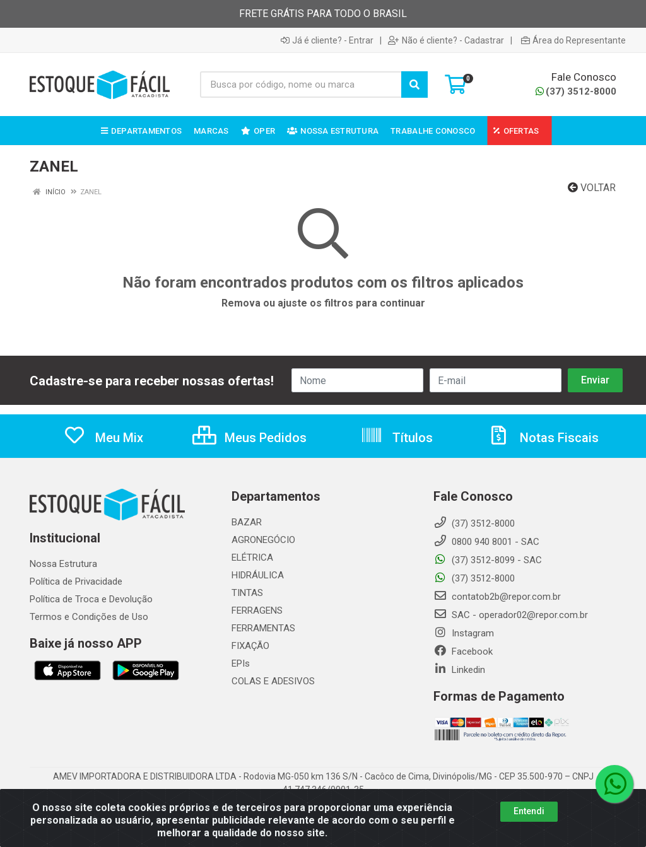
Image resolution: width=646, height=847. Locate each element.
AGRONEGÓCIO (263, 540)
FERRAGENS (257, 610)
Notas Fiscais (543, 437)
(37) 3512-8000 (576, 91)
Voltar (592, 188)
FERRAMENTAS (263, 628)
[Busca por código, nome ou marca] (301, 84)
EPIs (241, 663)
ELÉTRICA (252, 557)
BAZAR (247, 522)
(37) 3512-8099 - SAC (487, 560)
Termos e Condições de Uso (89, 616)
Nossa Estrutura (63, 564)
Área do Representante (573, 40)
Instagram (463, 633)
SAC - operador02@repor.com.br (510, 615)
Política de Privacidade (76, 581)
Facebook (463, 651)
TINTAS (247, 593)
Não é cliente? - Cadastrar (446, 40)
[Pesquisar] (414, 84)
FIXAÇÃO (250, 645)
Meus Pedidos (249, 437)
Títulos (396, 437)
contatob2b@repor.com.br (497, 596)
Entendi (529, 811)
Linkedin (459, 669)
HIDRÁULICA (258, 575)
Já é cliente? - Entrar (327, 40)
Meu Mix (103, 437)
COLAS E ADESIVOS (273, 681)
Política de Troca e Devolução (91, 599)
